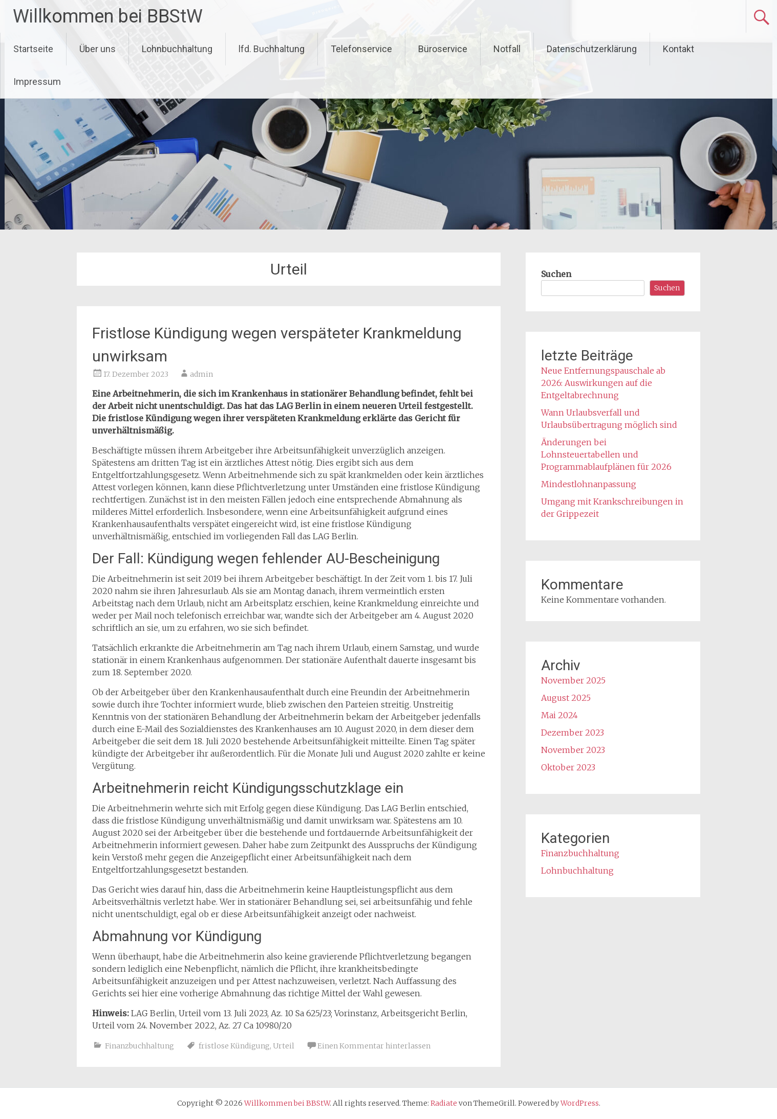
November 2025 (573, 680)
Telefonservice (361, 48)
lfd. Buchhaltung (272, 48)
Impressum (37, 81)
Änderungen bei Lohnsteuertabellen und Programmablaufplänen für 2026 (606, 454)
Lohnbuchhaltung (177, 48)
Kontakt (678, 48)
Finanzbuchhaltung (139, 1046)
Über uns (97, 48)
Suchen (556, 274)
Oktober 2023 (568, 767)
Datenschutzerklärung (592, 48)
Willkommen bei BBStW (108, 16)
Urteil (283, 1046)
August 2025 (566, 698)
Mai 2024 (559, 715)
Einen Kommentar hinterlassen (373, 1046)
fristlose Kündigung (234, 1046)
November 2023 (573, 750)
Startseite (33, 48)
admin (201, 374)
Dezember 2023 (572, 732)
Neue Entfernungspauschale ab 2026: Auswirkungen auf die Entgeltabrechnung (603, 383)
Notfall (507, 48)
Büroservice (442, 48)
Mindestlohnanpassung (588, 484)
